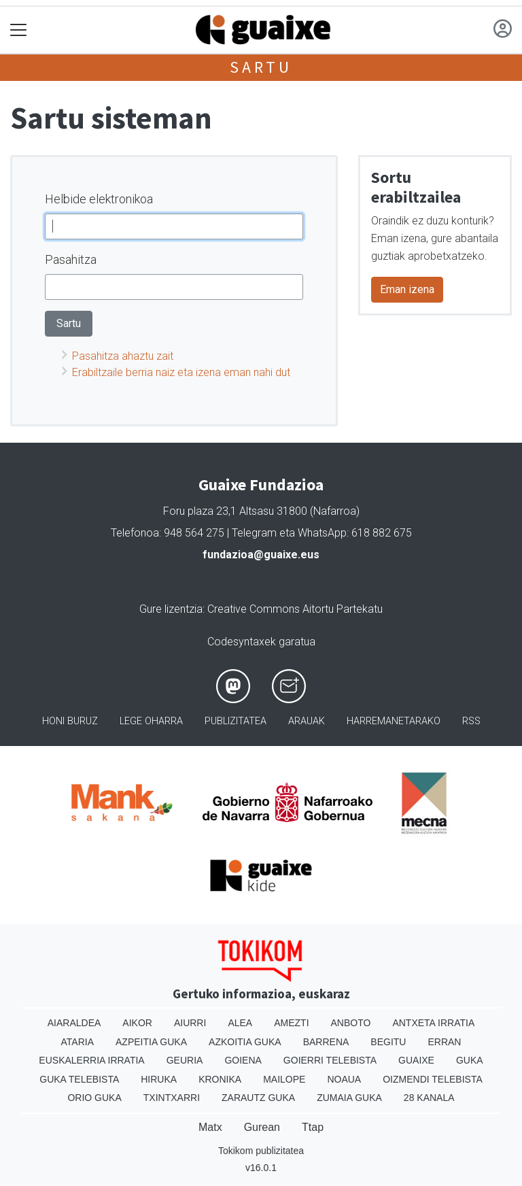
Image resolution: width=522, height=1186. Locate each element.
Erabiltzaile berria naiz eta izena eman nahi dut (181, 372)
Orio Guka (94, 1097)
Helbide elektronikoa (99, 199)
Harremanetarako (393, 721)
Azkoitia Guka (245, 1041)
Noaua (344, 1079)
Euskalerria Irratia (91, 1060)
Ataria (77, 1041)
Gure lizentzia (171, 609)
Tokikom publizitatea (261, 1150)
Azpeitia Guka (151, 1041)
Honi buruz (70, 721)
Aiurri (190, 1022)
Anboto (351, 1022)
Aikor (137, 1022)
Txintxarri (171, 1097)
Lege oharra (151, 721)
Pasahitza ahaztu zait (122, 356)
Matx (210, 1127)
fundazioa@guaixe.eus (261, 554)
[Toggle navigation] (18, 30)
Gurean (262, 1127)
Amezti (291, 1022)
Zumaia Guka (349, 1097)
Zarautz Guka (258, 1097)
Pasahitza (71, 259)
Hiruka (159, 1079)
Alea (240, 1022)
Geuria (185, 1060)
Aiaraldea (74, 1022)
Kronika (219, 1079)
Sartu (261, 67)
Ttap (313, 1127)
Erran (444, 1041)
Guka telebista (79, 1079)
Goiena (242, 1060)
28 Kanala (429, 1097)
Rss (471, 721)
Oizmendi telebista (433, 1079)
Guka (469, 1060)
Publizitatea (235, 721)
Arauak (306, 721)
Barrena (326, 1041)
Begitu (388, 1041)
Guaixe (416, 1060)
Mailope (284, 1079)
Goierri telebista (330, 1060)
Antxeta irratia (433, 1022)
